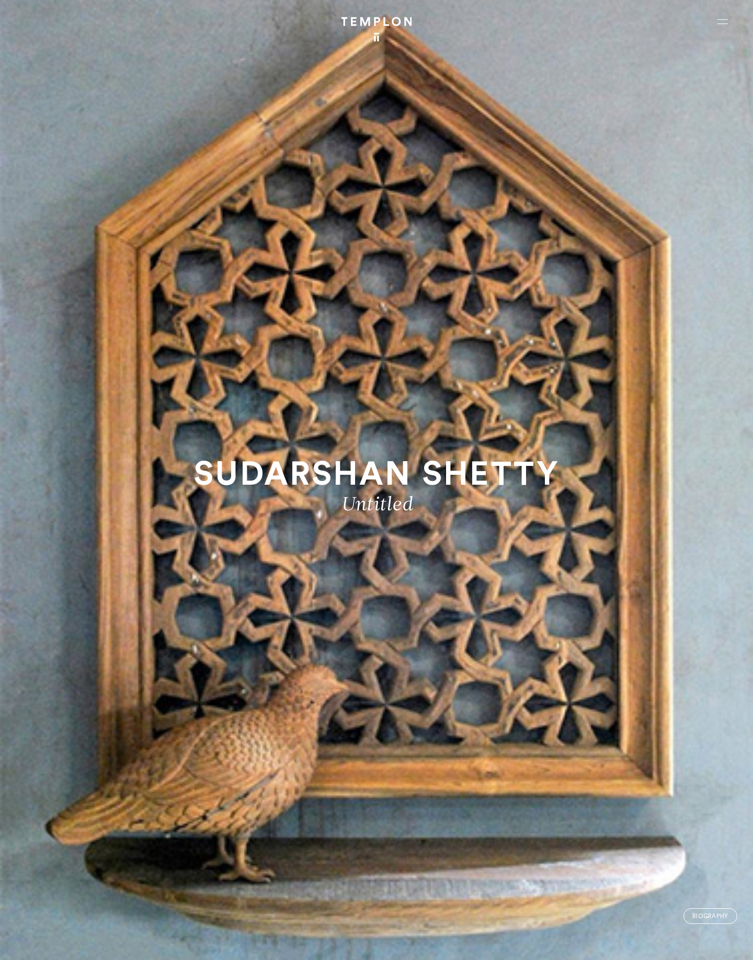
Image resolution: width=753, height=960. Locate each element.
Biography (710, 916)
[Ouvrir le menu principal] (722, 21)
